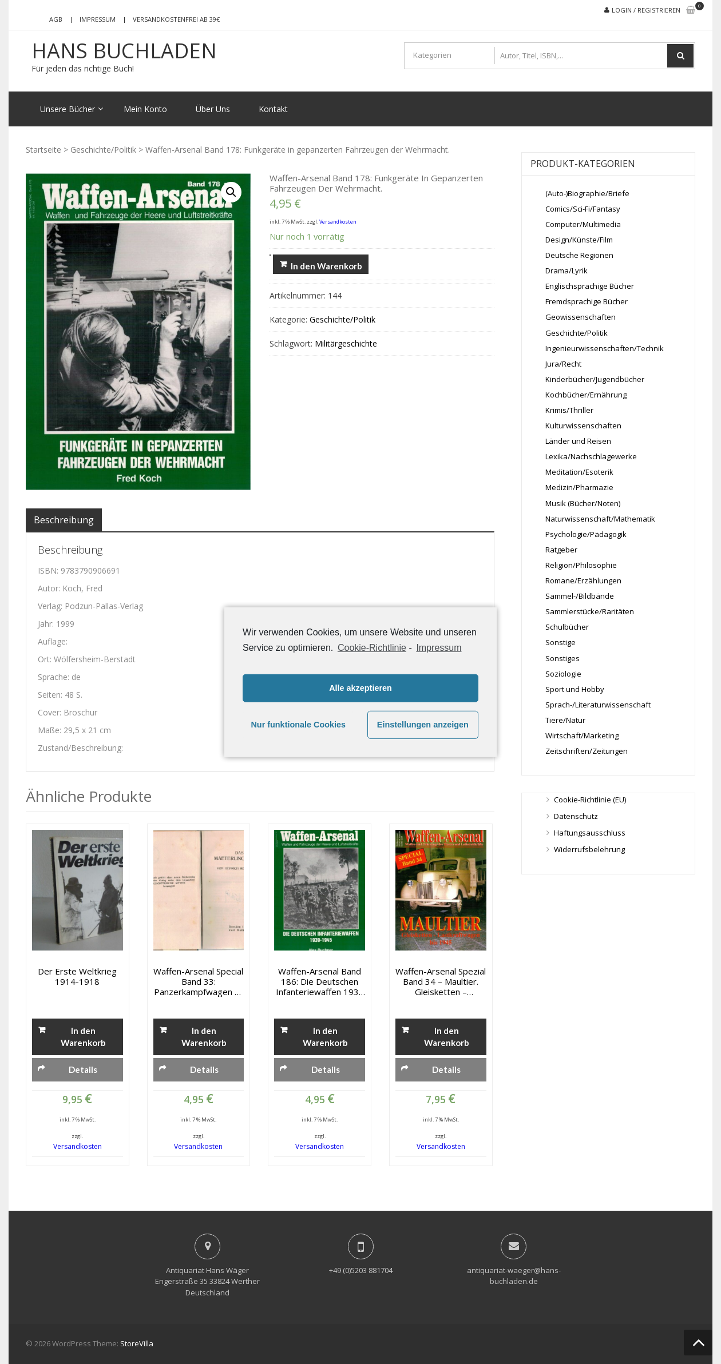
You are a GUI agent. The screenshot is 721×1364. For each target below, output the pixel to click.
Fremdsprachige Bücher (586, 301)
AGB (55, 19)
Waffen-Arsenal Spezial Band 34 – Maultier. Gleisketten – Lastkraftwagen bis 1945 (440, 981)
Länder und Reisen (578, 441)
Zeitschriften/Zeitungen (586, 751)
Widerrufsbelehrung (589, 849)
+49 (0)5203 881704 (361, 1270)
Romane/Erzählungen (583, 580)
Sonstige (560, 642)
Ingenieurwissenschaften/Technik (604, 348)
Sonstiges (562, 658)
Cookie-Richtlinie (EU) (590, 799)
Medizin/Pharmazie (579, 487)
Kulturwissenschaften (583, 425)
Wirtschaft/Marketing (582, 735)
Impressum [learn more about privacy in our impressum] (438, 647)
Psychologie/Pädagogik (586, 534)
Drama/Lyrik (566, 270)
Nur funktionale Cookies (298, 724)
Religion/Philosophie (581, 565)
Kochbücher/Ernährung (586, 394)
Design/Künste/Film (579, 239)
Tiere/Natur (565, 720)
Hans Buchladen (124, 50)
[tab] (64, 519)
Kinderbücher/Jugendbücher (594, 379)
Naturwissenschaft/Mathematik (600, 519)
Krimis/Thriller (569, 410)
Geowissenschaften (580, 317)
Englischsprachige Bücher (589, 286)
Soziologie (563, 674)
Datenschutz (576, 816)
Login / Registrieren (646, 10)
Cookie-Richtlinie (372, 647)
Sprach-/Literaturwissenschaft (598, 704)
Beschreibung (64, 520)
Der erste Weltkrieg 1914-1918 (77, 976)
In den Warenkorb (326, 266)
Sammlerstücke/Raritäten (589, 611)
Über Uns (213, 109)
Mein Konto (145, 109)
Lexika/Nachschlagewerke (591, 456)
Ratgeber (561, 549)
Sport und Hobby (574, 689)
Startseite (43, 149)
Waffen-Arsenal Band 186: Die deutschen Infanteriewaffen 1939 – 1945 (320, 981)
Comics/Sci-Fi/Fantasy (582, 209)
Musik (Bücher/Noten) (582, 503)
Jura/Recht (563, 364)
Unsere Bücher (67, 109)
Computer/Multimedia (583, 224)
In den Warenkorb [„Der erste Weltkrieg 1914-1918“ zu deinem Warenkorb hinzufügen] (83, 1036)
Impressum (98, 19)
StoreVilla (136, 1343)
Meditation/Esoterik (579, 472)
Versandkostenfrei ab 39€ (176, 19)
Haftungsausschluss (589, 833)
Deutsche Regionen (579, 255)
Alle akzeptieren (360, 688)
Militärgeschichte (346, 343)
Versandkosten (337, 221)
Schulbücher (567, 627)
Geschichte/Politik (103, 149)
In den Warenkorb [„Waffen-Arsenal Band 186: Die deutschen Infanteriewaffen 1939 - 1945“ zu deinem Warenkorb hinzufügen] (325, 1036)
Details (83, 1069)
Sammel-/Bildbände (579, 596)
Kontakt (273, 109)
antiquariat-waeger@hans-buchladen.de (514, 1276)
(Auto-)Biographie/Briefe (587, 193)
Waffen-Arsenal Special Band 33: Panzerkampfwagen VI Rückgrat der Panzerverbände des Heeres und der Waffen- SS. (198, 981)
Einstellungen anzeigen (423, 724)
